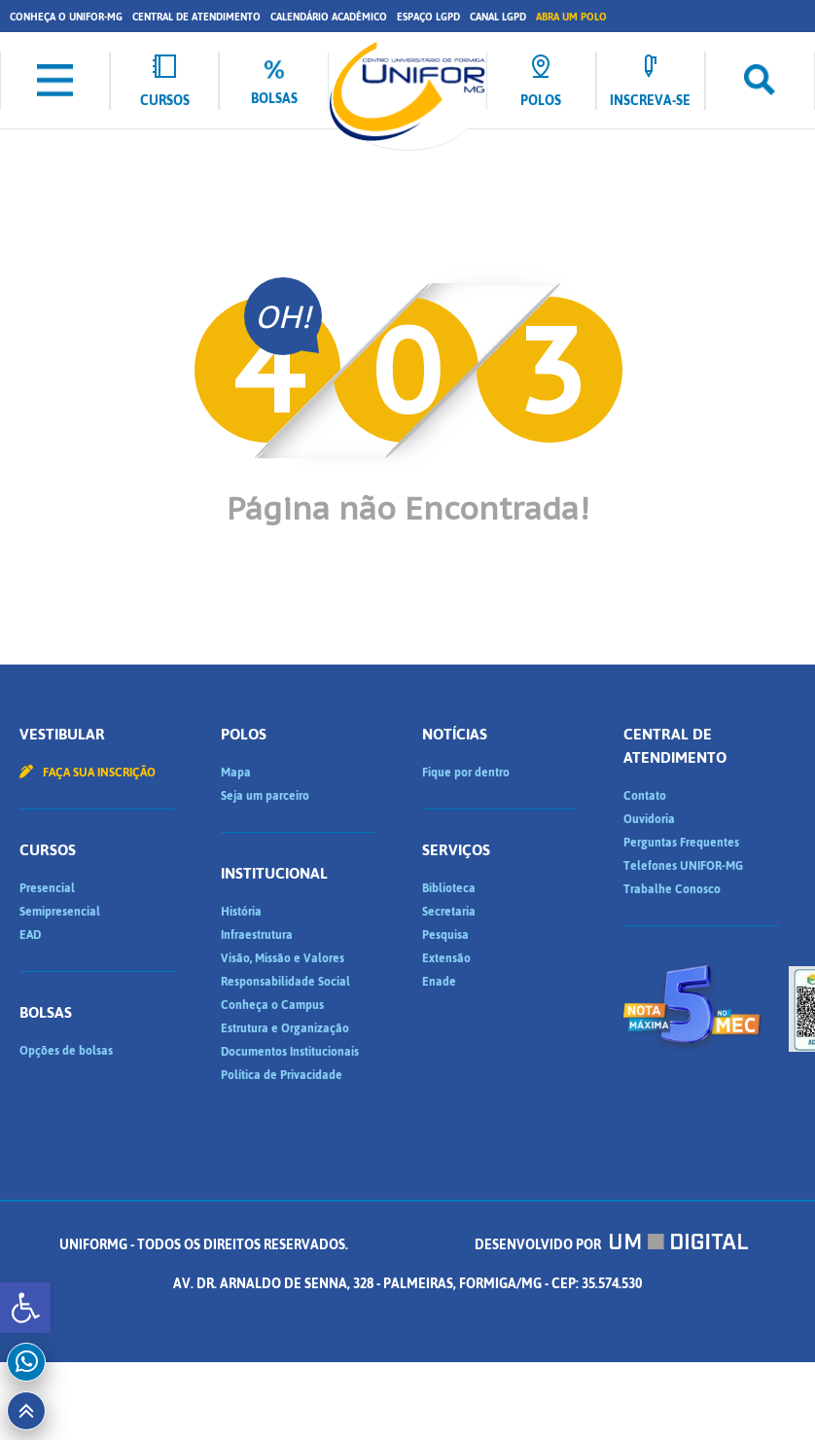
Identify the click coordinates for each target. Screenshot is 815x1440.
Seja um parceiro (265, 796)
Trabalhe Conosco (672, 889)
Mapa (236, 772)
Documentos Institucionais (290, 1051)
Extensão (446, 958)
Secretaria (449, 911)
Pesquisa (445, 935)
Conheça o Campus (272, 1005)
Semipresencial (59, 911)
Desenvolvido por (612, 1245)
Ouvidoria (649, 819)
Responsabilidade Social (285, 981)
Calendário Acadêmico (328, 17)
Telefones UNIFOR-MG (683, 866)
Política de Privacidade (281, 1075)
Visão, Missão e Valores (282, 958)
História (241, 911)
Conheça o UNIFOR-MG (66, 17)
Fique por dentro (466, 772)
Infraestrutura (257, 935)
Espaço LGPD (428, 17)
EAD (30, 935)
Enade (439, 981)
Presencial (47, 888)
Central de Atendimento (196, 17)
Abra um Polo (571, 17)
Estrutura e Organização (285, 1028)
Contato (644, 796)
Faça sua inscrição (87, 772)
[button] (25, 1307)
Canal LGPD (498, 17)
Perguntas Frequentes (681, 842)
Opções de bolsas (66, 1050)
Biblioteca (449, 888)
